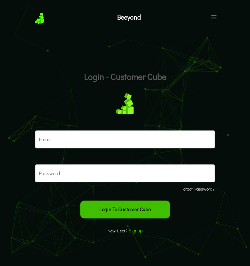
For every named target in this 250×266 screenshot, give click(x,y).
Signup (135, 230)
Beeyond (129, 17)
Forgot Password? (198, 189)
